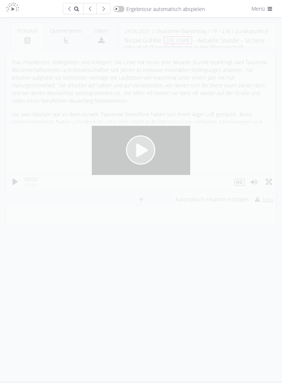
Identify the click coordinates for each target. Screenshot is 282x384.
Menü (263, 8)
